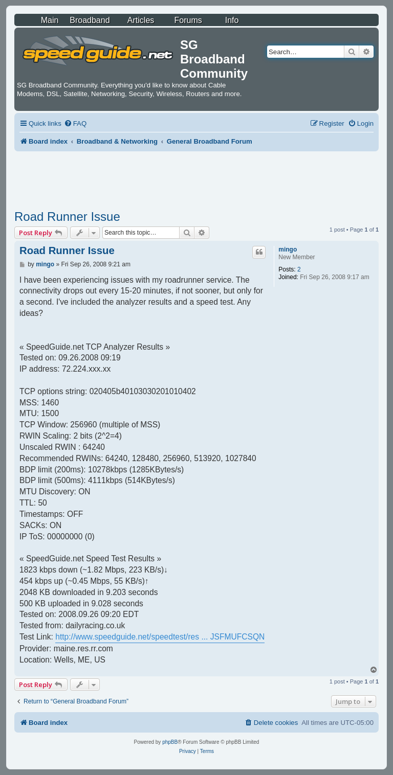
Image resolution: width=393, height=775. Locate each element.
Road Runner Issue (67, 216)
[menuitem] (75, 123)
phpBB (170, 742)
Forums (188, 20)
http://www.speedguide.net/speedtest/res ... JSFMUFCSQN (160, 636)
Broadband (90, 20)
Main (50, 20)
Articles (140, 20)
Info (232, 20)
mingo (287, 249)
